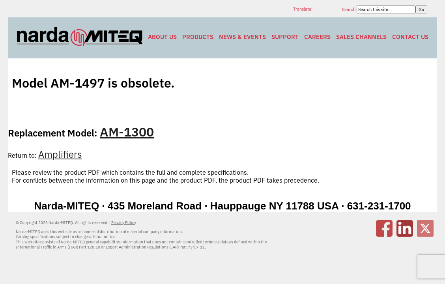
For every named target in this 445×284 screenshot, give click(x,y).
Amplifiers (60, 154)
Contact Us (410, 37)
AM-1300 (127, 131)
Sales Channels (361, 37)
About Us (162, 37)
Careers (317, 37)
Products (197, 37)
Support (285, 37)
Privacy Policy (123, 222)
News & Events (242, 37)
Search (349, 9)
